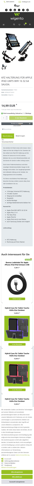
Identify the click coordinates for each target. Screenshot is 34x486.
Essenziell (8, 459)
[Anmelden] (30, 25)
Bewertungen (20, 136)
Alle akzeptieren (17, 472)
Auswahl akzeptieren (17, 482)
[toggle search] (14, 25)
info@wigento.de (26, 2)
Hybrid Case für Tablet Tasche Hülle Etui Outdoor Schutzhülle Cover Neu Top (17, 309)
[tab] (7, 136)
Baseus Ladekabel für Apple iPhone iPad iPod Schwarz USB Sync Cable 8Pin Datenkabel (17, 263)
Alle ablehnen (17, 477)
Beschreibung (7, 136)
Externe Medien (10, 463)
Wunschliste (6, 129)
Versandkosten (17, 109)
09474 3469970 (10, 2)
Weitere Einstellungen (8, 467)
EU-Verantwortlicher (7, 141)
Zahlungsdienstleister (12, 461)
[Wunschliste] (19, 25)
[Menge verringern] (7, 119)
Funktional (8, 465)
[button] (17, 124)
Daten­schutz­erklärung (22, 455)
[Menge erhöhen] (7, 117)
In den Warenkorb (21, 118)
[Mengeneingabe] (3, 118)
